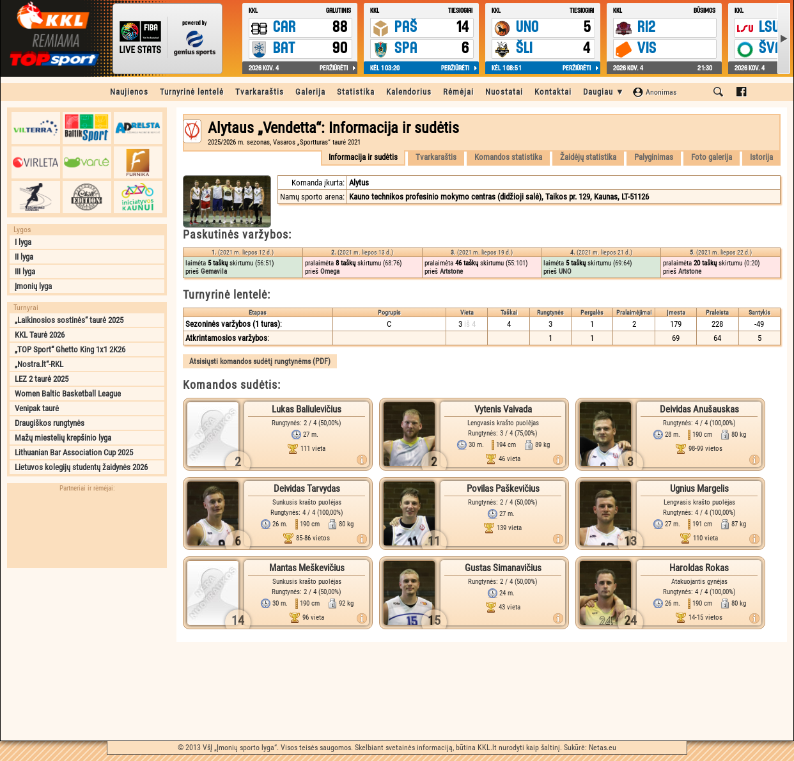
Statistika (356, 92)
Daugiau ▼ (604, 92)
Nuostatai (504, 92)
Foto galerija (711, 157)
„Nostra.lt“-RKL (39, 364)
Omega (329, 271)
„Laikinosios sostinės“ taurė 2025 (69, 320)
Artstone (451, 271)
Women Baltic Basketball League (68, 393)
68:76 (392, 263)
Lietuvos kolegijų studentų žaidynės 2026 (81, 467)
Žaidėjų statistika (588, 157)
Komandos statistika (508, 157)
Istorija (761, 157)
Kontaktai (553, 92)
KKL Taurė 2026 (40, 335)
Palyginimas (653, 157)
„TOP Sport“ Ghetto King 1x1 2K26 (70, 349)
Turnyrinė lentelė (192, 92)
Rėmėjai (458, 92)
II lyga (24, 257)
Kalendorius (409, 92)
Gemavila (214, 271)
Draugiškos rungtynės (49, 423)
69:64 (622, 263)
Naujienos (129, 92)
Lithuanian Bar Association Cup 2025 (74, 452)
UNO (565, 271)
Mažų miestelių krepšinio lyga (63, 438)
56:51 (264, 263)
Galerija (310, 92)
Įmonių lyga (33, 286)
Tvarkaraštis (259, 92)
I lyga (23, 242)
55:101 (516, 263)
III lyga (25, 271)
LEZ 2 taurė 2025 (41, 379)
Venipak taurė (37, 408)
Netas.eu (602, 747)
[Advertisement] (87, 654)
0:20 (752, 263)
